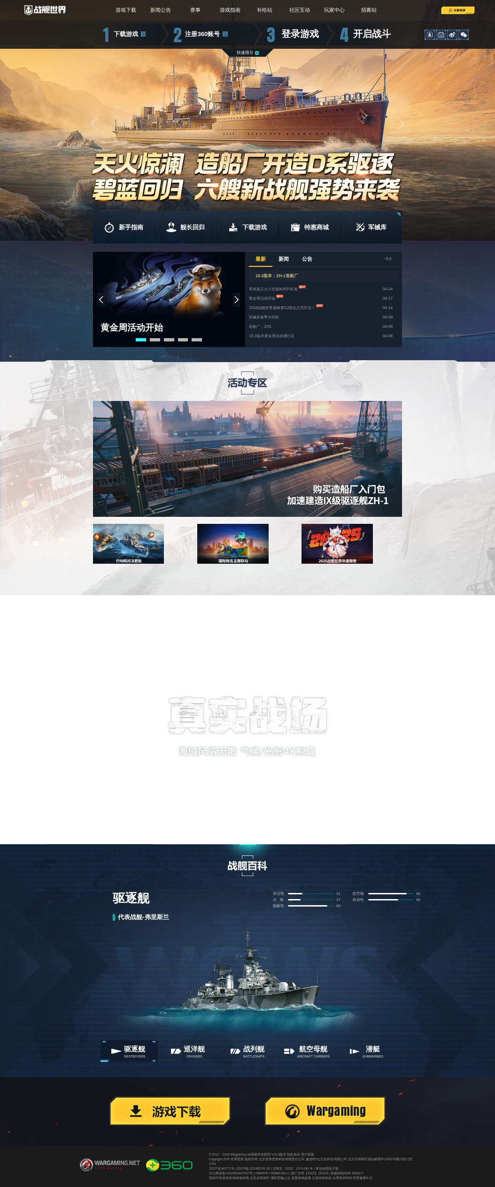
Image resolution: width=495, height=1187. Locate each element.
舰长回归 (185, 227)
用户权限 (307, 1154)
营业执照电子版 (327, 1168)
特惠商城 (309, 227)
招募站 (373, 10)
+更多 (387, 259)
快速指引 (245, 52)
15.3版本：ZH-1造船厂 (276, 275)
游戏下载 (121, 10)
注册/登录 (449, 10)
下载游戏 (126, 34)
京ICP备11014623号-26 (253, 1168)
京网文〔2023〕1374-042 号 (292, 1168)
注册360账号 (202, 34)
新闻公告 (157, 10)
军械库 (371, 227)
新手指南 (123, 227)
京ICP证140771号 (221, 1168)
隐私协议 (293, 1154)
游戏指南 (229, 10)
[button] (95, 124)
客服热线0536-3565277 (347, 1173)
